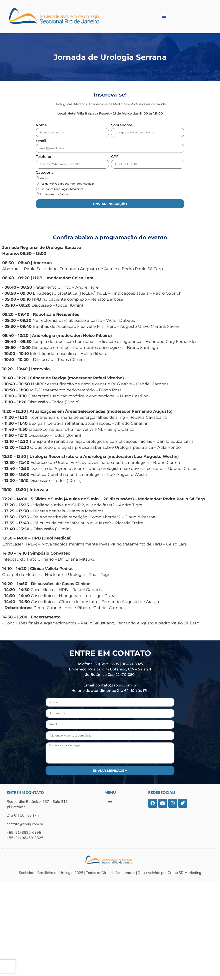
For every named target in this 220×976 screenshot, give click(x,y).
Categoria (45, 173)
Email (41, 141)
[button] (164, 16)
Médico (44, 178)
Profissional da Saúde (54, 194)
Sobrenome (121, 125)
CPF (114, 157)
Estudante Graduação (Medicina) (61, 189)
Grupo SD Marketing (184, 872)
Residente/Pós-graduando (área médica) (67, 183)
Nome (41, 125)
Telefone (43, 157)
